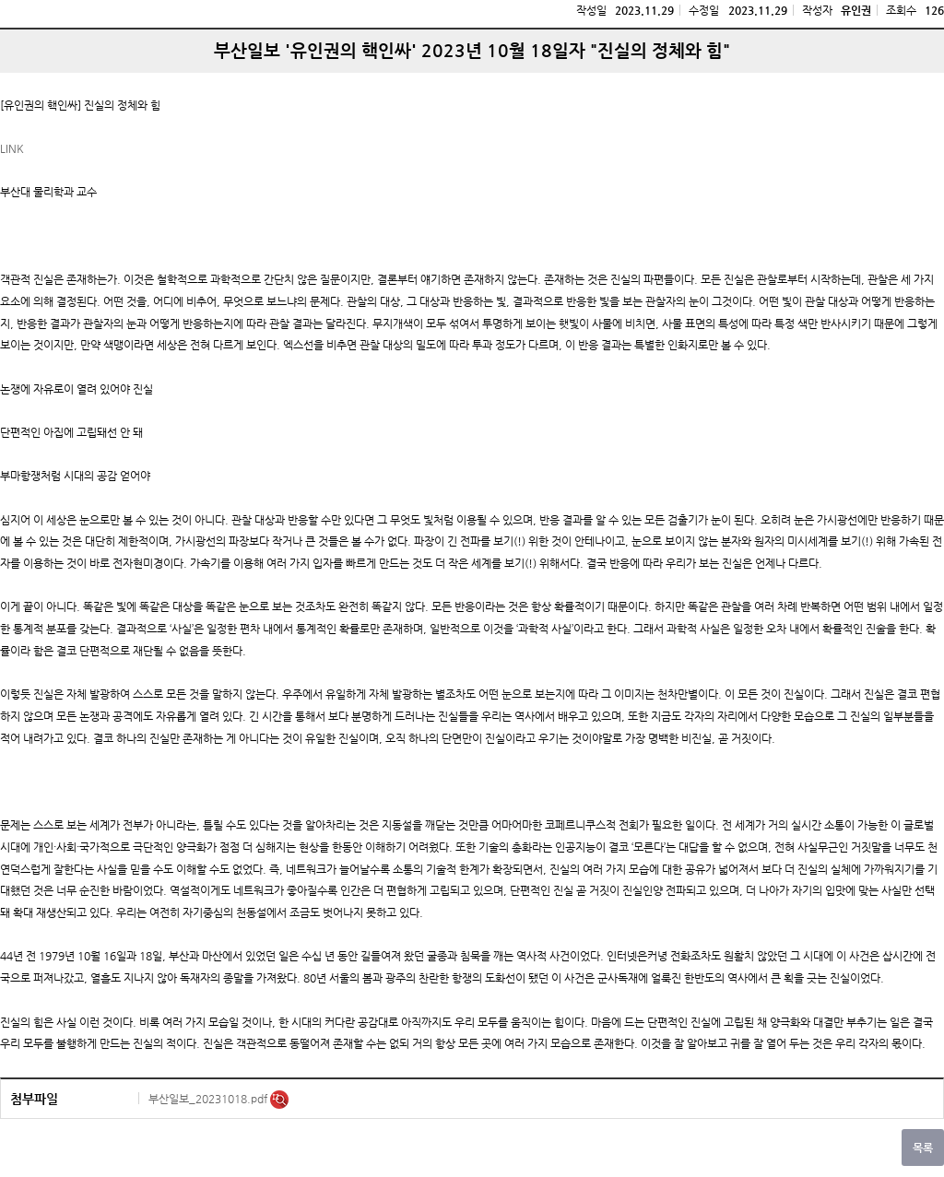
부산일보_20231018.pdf (209, 1098)
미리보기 (279, 1099)
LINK (12, 148)
